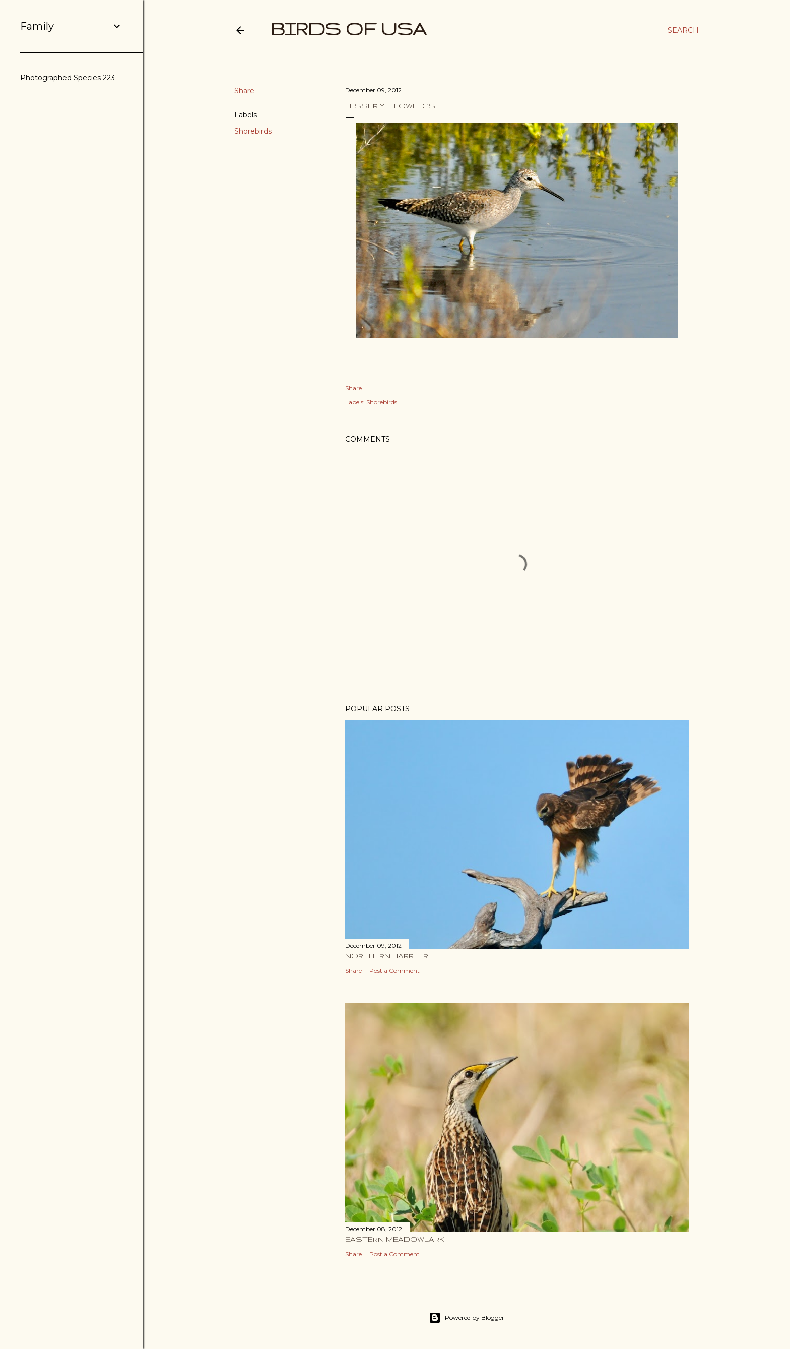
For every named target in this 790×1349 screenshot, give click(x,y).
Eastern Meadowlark (394, 1239)
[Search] (683, 30)
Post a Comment (394, 970)
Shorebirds (253, 131)
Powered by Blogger (466, 1318)
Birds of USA (349, 28)
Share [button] (244, 90)
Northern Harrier (386, 956)
